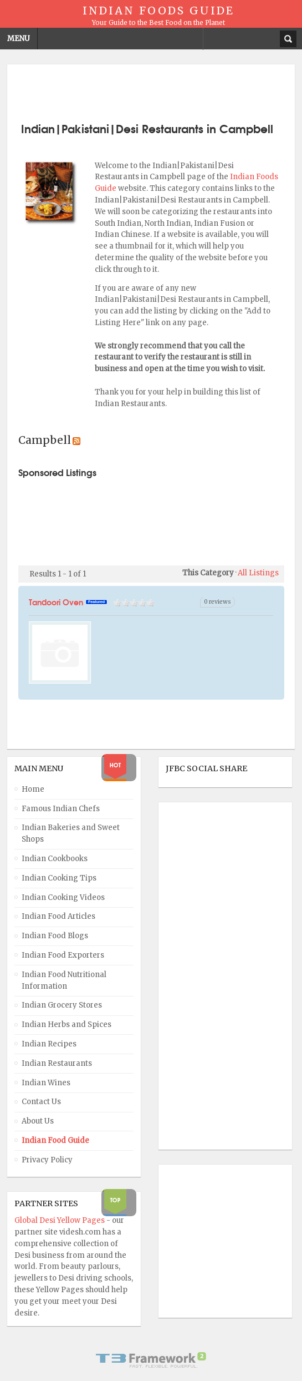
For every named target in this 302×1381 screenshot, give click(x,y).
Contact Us (41, 1101)
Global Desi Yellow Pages (60, 1220)
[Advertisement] (151, 92)
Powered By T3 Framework (151, 1359)
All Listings (258, 573)
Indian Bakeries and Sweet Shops (71, 833)
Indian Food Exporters (63, 955)
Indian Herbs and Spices (66, 1024)
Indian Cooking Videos (63, 897)
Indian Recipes (49, 1044)
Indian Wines (46, 1082)
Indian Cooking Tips (59, 878)
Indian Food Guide (55, 1140)
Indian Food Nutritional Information (64, 980)
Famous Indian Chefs (61, 808)
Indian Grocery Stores (62, 1005)
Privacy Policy (47, 1160)
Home (33, 789)
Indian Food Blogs (55, 935)
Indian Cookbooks (55, 858)
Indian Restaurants (57, 1063)
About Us (38, 1121)
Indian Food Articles (58, 916)
